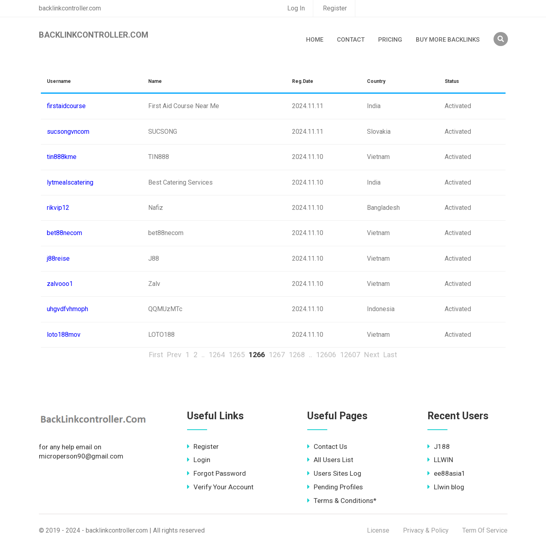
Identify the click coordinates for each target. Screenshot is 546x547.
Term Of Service (485, 530)
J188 (438, 446)
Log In (296, 8)
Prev (174, 354)
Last (390, 354)
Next (371, 354)
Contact (351, 39)
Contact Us (327, 446)
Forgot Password (216, 473)
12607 (350, 354)
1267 (277, 354)
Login (198, 460)
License (378, 530)
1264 (217, 354)
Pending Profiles (335, 487)
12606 (326, 354)
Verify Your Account (220, 487)
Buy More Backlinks (448, 39)
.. (203, 354)
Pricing (390, 39)
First (156, 354)
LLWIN (440, 460)
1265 (237, 354)
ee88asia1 (446, 473)
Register (335, 8)
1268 (297, 354)
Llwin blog (445, 487)
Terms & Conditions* (342, 501)
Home (314, 39)
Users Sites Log (334, 473)
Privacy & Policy (426, 530)
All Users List (330, 460)
